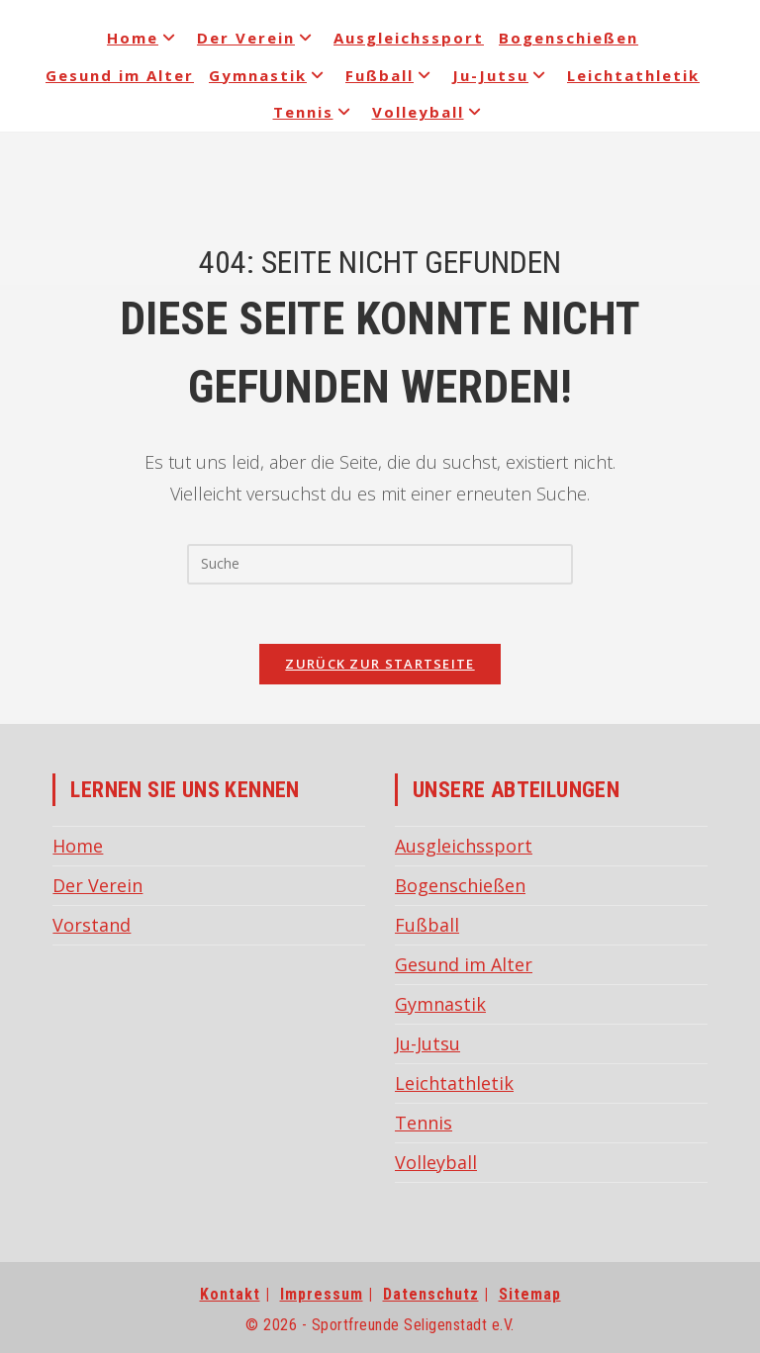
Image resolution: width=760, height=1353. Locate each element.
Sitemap (530, 1294)
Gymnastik (270, 75)
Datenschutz (431, 1294)
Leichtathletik (633, 75)
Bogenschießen (568, 37)
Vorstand (91, 925)
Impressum (321, 1294)
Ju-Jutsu (502, 75)
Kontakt (230, 1294)
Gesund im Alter (120, 75)
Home (144, 37)
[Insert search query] (380, 564)
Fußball (391, 75)
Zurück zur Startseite (379, 664)
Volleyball (430, 112)
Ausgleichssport (408, 37)
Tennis (315, 112)
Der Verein (258, 37)
